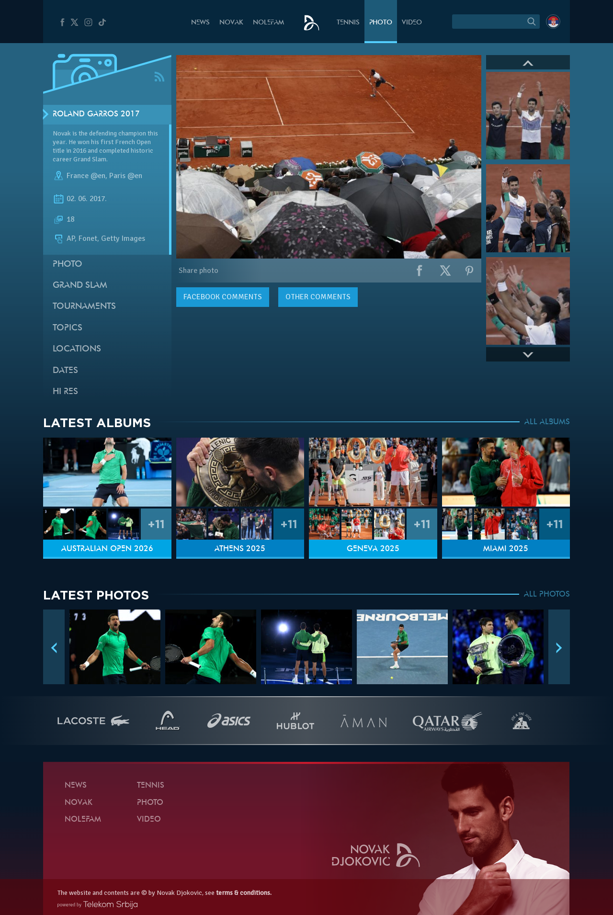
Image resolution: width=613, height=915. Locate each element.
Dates (65, 370)
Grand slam (80, 285)
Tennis (348, 22)
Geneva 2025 (373, 549)
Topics (67, 328)
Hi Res (65, 391)
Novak (231, 22)
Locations (77, 349)
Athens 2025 (240, 549)
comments (222, 297)
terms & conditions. (244, 893)
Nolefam (268, 22)
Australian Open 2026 (107, 549)
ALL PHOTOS (547, 595)
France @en (86, 176)
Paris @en (125, 176)
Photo (380, 22)
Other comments (318, 297)
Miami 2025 (505, 549)
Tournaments (84, 306)
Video (412, 22)
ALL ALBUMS (547, 422)
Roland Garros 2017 (96, 114)
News (200, 22)
